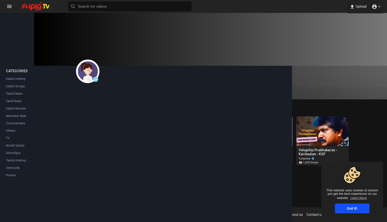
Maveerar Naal (16, 120)
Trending (17, 34)
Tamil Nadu (14, 106)
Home (17, 11)
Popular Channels (17, 57)
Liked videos (158, 93)
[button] (376, 6)
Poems (11, 180)
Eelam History (15, 83)
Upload (357, 6)
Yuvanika (131, 71)
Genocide (13, 172)
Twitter (236, 195)
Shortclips (13, 157)
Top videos (47, 34)
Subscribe (137, 79)
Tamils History (16, 165)
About (216, 93)
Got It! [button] (352, 208)
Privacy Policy (289, 215)
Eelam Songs (15, 91)
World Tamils (15, 150)
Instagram (216, 195)
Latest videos (47, 11)
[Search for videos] (194, 6)
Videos (100, 95)
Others (10, 135)
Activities (190, 93)
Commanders (15, 128)
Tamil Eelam (14, 98)
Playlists (127, 93)
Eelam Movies (16, 113)
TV (8, 143)
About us (311, 215)
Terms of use (264, 215)
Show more (225, 177)
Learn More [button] (358, 198)
